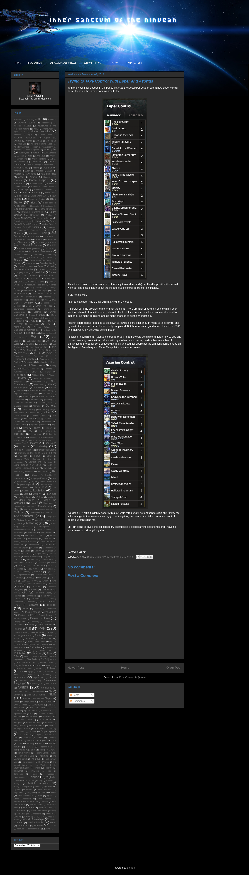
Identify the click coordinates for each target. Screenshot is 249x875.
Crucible (29, 269)
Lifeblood (25, 487)
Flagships (18, 381)
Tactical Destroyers (37, 740)
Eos (36, 333)
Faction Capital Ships (46, 362)
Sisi (50, 691)
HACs (44, 416)
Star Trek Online (23, 719)
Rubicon (51, 668)
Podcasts (33, 604)
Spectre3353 (47, 711)
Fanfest (22, 368)
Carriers (18, 233)
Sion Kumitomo (21, 691)
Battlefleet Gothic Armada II (43, 187)
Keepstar (29, 471)
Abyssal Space (26, 122)
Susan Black (25, 735)
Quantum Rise (20, 632)
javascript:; (18, 462)
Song (50, 705)
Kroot (53, 478)
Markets (18, 512)
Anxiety (17, 150)
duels (42, 314)
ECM (21, 324)
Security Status (27, 680)
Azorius (80, 556)
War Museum (36, 805)
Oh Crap (42, 578)
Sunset (33, 731)
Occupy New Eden (44, 575)
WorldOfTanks (36, 822)
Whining (17, 817)
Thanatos (43, 756)
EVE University (48, 350)
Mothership (48, 548)
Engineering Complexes (26, 330)
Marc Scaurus (29, 509)
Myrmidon (18, 554)
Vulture (45, 802)
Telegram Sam (45, 747)
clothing (38, 248)
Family (53, 365)
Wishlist (40, 817)
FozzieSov (32, 390)
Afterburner (48, 129)
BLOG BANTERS (35, 62)
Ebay (54, 321)
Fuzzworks (47, 393)
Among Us (51, 141)
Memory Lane (50, 520)
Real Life (46, 638)
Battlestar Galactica (43, 189)
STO (51, 726)
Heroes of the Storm (25, 422)
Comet (21, 251)
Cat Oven (33, 233)
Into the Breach (37, 453)
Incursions (50, 443)
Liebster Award (46, 484)
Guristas (34, 416)
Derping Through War (38, 300)
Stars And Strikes (34, 723)
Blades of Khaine (36, 199)
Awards (17, 174)
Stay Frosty (19, 726)
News (53, 562)
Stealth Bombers (36, 726)
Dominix (17, 306)
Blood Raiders (49, 203)
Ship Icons (51, 683)
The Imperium (27, 762)
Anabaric (22, 144)
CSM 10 (22, 276)
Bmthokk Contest (23, 208)
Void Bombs (44, 799)
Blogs (33, 202)
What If (49, 814)
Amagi (39, 141)
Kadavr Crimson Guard (26, 468)
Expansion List (46, 359)
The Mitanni (43, 762)
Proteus (48, 622)
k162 (50, 465)
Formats (52, 387)
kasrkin (17, 471)
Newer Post (76, 667)
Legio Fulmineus (48, 481)
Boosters (34, 215)
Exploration (29, 362)
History (36, 428)
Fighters (52, 375)
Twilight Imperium (38, 783)
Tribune (34, 777)
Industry (42, 446)
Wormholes (23, 825)
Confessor (33, 257)
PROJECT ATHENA (134, 62)
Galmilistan (34, 400)
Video (39, 795)
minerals (32, 532)
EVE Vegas (23, 353)
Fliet (50, 384)
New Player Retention (24, 562)
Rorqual (39, 668)
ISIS (49, 459)
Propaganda (19, 622)
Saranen (49, 671)
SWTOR (27, 738)
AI (24, 132)
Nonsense (18, 569)
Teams (17, 746)
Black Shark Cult (38, 196)
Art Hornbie (19, 162)
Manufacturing (45, 506)
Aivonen (17, 135)
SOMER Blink (20, 705)
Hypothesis (48, 437)
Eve (34, 336)
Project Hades (25, 615)
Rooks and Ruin (24, 668)
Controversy (35, 260)
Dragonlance (19, 312)
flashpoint (36, 381)
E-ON (32, 320)
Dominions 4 (47, 303)
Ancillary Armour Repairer (26, 147)
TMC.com (35, 771)
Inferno (17, 450)
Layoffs (34, 481)
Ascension (37, 161)
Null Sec (38, 571)
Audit (49, 171)
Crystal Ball (38, 272)
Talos (54, 740)
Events (37, 353)
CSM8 (41, 281)
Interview (22, 453)
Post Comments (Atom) (132, 677)
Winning (29, 817)
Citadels (51, 245)
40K (37, 119)
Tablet (39, 738)
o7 (55, 572)
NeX (20, 566)
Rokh (38, 665)
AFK (36, 129)
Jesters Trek (35, 462)
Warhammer (20, 810)
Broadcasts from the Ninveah (29, 221)
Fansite (35, 369)
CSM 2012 (19, 278)
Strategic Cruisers (22, 728)
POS (25, 608)
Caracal (34, 230)
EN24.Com (19, 327)
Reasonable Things (36, 641)
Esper (90, 556)
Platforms (31, 602)
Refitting (49, 647)
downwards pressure (24, 309)
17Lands (18, 119)
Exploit (17, 362)
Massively (35, 512)
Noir (50, 566)
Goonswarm (33, 413)
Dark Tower (37, 294)
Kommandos (20, 478)
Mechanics (23, 516)
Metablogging (35, 523)
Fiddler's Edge (38, 375)
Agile (16, 132)
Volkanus (34, 802)
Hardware (29, 418)
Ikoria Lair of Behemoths (41, 440)
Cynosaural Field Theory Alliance (40, 285)
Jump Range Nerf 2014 (27, 465)
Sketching (18, 695)
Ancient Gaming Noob (41, 144)
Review (37, 653)
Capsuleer (51, 227)
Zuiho (47, 829)
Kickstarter (42, 471)
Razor (16, 638)
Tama (19, 743)
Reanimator (19, 641)
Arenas (20, 156)
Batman (18, 180)
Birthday (36, 192)
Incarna (34, 443)
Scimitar (31, 674)
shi (41, 683)
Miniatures (46, 532)
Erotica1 (52, 333)
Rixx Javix (32, 659)
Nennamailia (32, 559)
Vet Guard (42, 792)
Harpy (40, 418)
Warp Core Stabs (39, 811)
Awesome (31, 174)
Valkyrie (30, 792)
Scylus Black (39, 677)
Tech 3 (29, 747)
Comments (77, 701)
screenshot (20, 677)
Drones (31, 315)
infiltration (29, 450)
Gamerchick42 (45, 402)
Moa (42, 535)
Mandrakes (48, 503)
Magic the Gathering (121, 556)
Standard (47, 716)
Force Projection (21, 387)
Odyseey (18, 578)
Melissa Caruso (24, 520)
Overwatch (47, 589)
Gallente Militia (44, 396)
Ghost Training (28, 409)
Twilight (17, 783)
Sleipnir (48, 698)
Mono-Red (18, 545)
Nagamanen (40, 554)
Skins (24, 698)
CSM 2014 (50, 278)
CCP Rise (48, 236)
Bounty (17, 218)
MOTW (17, 551)
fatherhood (19, 372)
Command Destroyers (40, 251)
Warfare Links (45, 808)
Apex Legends (32, 150)
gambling (48, 400)
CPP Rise (30, 263)
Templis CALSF (48, 750)
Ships (23, 687)
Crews (31, 266)
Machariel (52, 497)
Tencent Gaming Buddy (45, 753)
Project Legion (45, 615)
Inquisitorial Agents (46, 450)
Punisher (18, 629)
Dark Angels (42, 291)
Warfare (27, 807)
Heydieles (47, 421)
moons (48, 544)
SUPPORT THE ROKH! (93, 62)
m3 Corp (39, 497)
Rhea (49, 653)
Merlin (19, 523)
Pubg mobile (45, 624)
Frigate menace (21, 393)
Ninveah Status (35, 566)
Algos (29, 134)
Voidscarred (20, 801)
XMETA (52, 826)
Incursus (24, 446)
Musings (49, 551)
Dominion (29, 302)
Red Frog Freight (40, 644)
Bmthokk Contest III (32, 212)
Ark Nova (41, 156)
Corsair (17, 263)
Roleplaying (51, 665)
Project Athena (32, 612)
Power (38, 609)
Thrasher (18, 771)
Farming (48, 369)
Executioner (19, 356)
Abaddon (52, 119)
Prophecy (35, 622)
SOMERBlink (37, 705)
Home (125, 667)
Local (26, 491)
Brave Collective (44, 218)
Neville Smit (47, 559)
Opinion (52, 584)
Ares (30, 156)
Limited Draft (40, 487)
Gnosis (42, 409)
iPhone (52, 453)
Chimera (40, 242)
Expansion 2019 (41, 356)
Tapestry (30, 743)
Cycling (17, 285)
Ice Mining (19, 440)
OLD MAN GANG (29, 581)
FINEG (22, 378)
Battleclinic (19, 183)
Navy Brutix (48, 557)
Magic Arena (102, 556)
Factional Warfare (30, 365)
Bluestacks (48, 206)
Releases (18, 650)
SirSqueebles (38, 691)
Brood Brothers (30, 224)
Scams (17, 674)
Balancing (47, 177)
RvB (21, 671)
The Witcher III (43, 765)
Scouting (47, 674)
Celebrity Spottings (22, 239)
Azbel (21, 177)
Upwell (29, 790)
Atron (27, 171)
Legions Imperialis (26, 484)
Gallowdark (19, 400)
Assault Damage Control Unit (39, 165)
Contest (18, 260)
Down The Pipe (44, 306)
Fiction (18, 375)
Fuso (35, 393)
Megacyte (51, 517)
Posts (74, 694)
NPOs (17, 571)
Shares (33, 683)
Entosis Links (50, 330)
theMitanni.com (21, 768)
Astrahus (47, 167)
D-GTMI (21, 288)
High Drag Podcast (39, 425)
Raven (50, 635)
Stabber (17, 716)
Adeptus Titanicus (22, 126)
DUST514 (19, 321)
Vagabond (18, 792)
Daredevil (28, 291)
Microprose (44, 527)
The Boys (35, 759)
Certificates (51, 239)
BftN (25, 192)
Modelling (33, 538)
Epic (43, 333)
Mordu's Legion (21, 548)
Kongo (33, 478)
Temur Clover (24, 753)
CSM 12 (34, 276)
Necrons (18, 559)
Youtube (20, 829)
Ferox (48, 372)
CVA (51, 282)
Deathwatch (31, 297)
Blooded (21, 206)
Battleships (23, 189)
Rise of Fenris (39, 656)
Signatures (46, 688)
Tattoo (41, 743)
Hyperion (21, 437)
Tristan (31, 780)
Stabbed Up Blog (45, 714)
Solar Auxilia (45, 701)
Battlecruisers (36, 184)
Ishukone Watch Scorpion (27, 459)
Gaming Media (21, 406)
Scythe (52, 677)
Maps (16, 509)
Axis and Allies (48, 174)
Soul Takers (19, 708)
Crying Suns (22, 273)
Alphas (29, 141)
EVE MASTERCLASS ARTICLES (63, 62)
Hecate (50, 418)
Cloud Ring (51, 248)
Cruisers (52, 269)
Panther (17, 596)
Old (15, 581)
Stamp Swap (32, 716)
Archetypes (24, 153)
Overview (32, 589)
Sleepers (36, 698)
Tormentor (18, 774)
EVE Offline (29, 344)
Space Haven (30, 711)
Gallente (27, 397)
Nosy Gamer (33, 569)
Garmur (36, 406)
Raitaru (17, 635)
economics (34, 324)
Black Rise (22, 196)
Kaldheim (48, 468)
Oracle (21, 586)
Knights (48, 475)
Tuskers (49, 780)
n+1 (29, 554)
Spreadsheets (20, 714)
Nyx (48, 572)
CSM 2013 (35, 278)
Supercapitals (48, 731)
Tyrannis (48, 786)
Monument (34, 545)
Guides (47, 412)
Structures (39, 728)
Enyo (19, 333)
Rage (50, 632)
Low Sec (51, 494)
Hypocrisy (34, 437)
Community (51, 254)
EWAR (49, 353)
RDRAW (30, 638)
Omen (45, 581)
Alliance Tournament (25, 137)
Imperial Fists (20, 443)
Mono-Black (46, 541)
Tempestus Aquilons (24, 750)
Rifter (16, 656)
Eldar (48, 324)
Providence (19, 624)
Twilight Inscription (22, 786)
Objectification (24, 575)
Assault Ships (21, 167)
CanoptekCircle (21, 227)
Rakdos (27, 635)
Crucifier (41, 269)
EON (28, 333)
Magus (34, 503)
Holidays (49, 428)
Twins (37, 786)
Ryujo (30, 671)
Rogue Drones (46, 662)
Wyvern (38, 825)
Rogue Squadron (22, 665)
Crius (40, 266)
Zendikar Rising (35, 829)
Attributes (39, 171)
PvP (42, 628)
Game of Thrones (23, 402)
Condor (21, 257)
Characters (23, 242)
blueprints (34, 206)
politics (51, 604)
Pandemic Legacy (43, 593)
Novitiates (48, 569)
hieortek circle (20, 425)
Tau (50, 743)
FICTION (114, 62)
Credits (21, 266)
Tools (49, 771)
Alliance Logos (45, 135)
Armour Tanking (39, 159)
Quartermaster (37, 632)
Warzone (37, 814)
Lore (26, 494)
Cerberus (38, 239)
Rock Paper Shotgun (26, 662)
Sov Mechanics (37, 707)
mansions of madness (24, 506)
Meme (37, 520)
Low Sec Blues (24, 497)
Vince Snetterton (22, 799)
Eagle (44, 321)
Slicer (16, 702)
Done (28, 306)
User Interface (45, 790)
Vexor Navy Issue (25, 795)
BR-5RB (28, 218)
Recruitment (22, 644)
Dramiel (37, 312)
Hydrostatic (51, 434)
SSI (31, 714)
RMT (43, 659)
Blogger (131, 867)
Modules (47, 538)
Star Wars (46, 719)
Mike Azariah (44, 530)
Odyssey (29, 577)
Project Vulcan (40, 618)
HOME (18, 62)
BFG (16, 192)
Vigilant (50, 795)
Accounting (47, 123)
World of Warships (33, 819)
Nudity (27, 572)
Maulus (49, 512)
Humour (19, 434)
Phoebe (36, 598)
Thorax (48, 768)
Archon (36, 152)
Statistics (49, 723)
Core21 (49, 260)
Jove (50, 462)
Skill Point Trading (36, 694)
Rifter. (26, 656)
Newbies (42, 562)
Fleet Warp (39, 384)
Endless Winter (41, 327)
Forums (20, 390)
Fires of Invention (43, 378)
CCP (44, 233)
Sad (39, 671)
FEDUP (34, 372)
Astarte (36, 168)
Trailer (34, 774)
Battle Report (38, 180)
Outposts (36, 586)
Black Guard (50, 193)
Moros (35, 548)
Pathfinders (31, 596)
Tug (40, 780)
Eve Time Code (30, 350)
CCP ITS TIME (32, 236)
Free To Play (47, 390)
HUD (30, 431)
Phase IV (19, 598)
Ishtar (49, 456)
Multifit (27, 551)
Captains (22, 230)
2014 (28, 119)
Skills (52, 694)
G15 (16, 397)
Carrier (46, 230)
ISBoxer (23, 456)
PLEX (41, 602)
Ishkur (37, 456)
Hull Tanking (45, 431)
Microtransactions (22, 530)
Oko (51, 578)
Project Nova (20, 618)
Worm (53, 822)
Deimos (47, 297)
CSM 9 (21, 282)
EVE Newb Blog (33, 341)
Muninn (38, 551)
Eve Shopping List (38, 347)
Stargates (18, 723)
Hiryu (25, 428)
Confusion (47, 257)
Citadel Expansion (32, 245)
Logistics (39, 490)
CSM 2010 (48, 276)
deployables (19, 300)
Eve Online (43, 344)
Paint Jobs (20, 592)
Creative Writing (48, 263)
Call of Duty (47, 224)
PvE (28, 628)
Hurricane (37, 434)
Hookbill (17, 431)
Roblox (53, 659)
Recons (52, 641)
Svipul (38, 735)
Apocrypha (50, 149)
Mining (17, 536)
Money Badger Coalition (25, 542)
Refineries (35, 647)
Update (17, 790)
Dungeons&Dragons (41, 318)
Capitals (36, 227)
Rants (38, 635)
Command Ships (21, 254)
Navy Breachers (31, 557)
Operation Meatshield (35, 584)
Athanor (17, 171)
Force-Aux (38, 387)
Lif (15, 487)
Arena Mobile (50, 153)
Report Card (46, 650)
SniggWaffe (29, 702)
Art (51, 159)
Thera (37, 768)
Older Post (173, 667)
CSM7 (31, 282)
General (50, 405)
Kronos (43, 478)
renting (31, 650)
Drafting (47, 309)
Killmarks (35, 475)
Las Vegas (22, 481)
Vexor (53, 792)
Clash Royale (25, 248)
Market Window (46, 509)
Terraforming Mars (25, 756)
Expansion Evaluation (25, 359)
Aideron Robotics (40, 131)
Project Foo (50, 612)
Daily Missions (36, 288)
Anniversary (47, 147)
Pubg (31, 624)
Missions (29, 535)
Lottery (37, 493)
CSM (53, 272)
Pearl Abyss (46, 596)
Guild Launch (20, 416)
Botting (49, 215)
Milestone (18, 532)
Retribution (20, 653)
